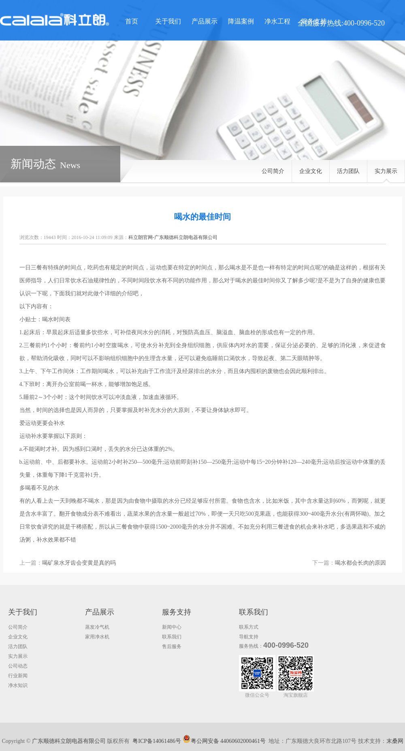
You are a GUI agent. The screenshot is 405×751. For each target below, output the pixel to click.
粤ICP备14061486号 (156, 741)
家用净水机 (97, 637)
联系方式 (248, 627)
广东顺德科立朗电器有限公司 (69, 741)
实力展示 (386, 171)
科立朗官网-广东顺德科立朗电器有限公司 (172, 237)
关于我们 (168, 21)
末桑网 (394, 741)
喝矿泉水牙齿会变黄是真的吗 (79, 563)
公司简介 (273, 171)
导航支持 (248, 637)
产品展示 (204, 21)
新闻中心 (171, 627)
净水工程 (277, 21)
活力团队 (348, 171)
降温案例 (241, 21)
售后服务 (171, 646)
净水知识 (18, 685)
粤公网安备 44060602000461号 (224, 739)
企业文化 (310, 171)
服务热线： (251, 646)
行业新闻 (18, 675)
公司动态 (18, 666)
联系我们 (171, 637)
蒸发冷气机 (97, 627)
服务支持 (314, 21)
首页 (131, 21)
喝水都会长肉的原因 (360, 563)
